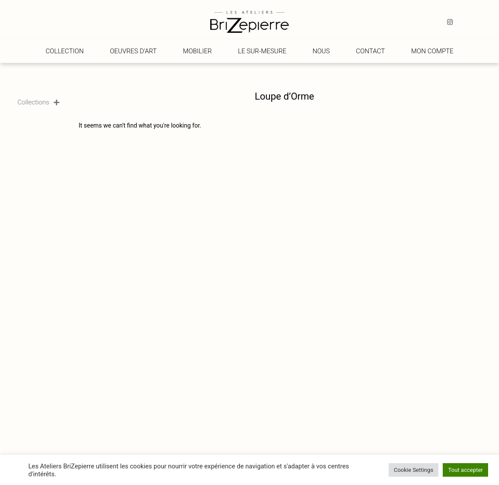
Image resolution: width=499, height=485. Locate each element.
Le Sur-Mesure (262, 51)
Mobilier (197, 51)
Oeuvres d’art (133, 51)
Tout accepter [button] (465, 470)
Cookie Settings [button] (414, 470)
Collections (38, 102)
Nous (321, 51)
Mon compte (432, 51)
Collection (64, 51)
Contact (370, 51)
